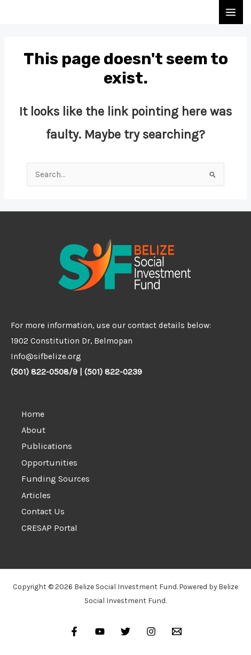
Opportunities (49, 463)
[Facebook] (74, 631)
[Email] (177, 631)
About (33, 430)
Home (32, 414)
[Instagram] (151, 631)
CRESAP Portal (49, 528)
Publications (46, 446)
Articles (36, 495)
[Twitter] (125, 631)
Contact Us (43, 511)
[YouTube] (100, 631)
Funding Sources (55, 479)
